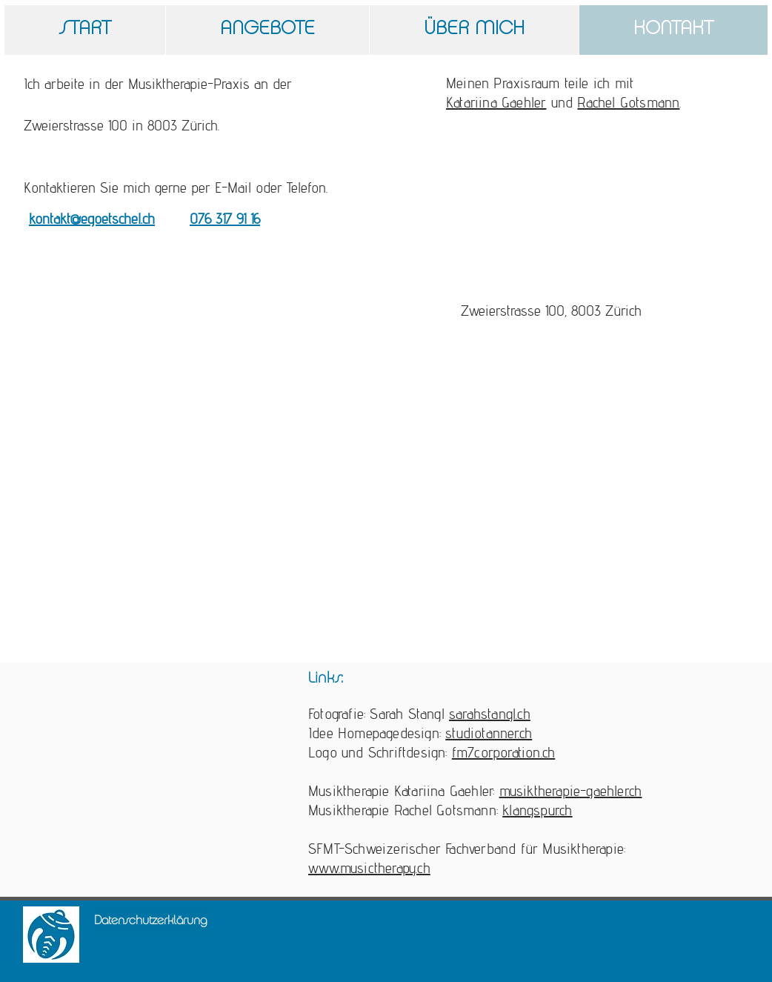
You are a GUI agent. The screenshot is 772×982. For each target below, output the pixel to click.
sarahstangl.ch (489, 714)
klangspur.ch (537, 810)
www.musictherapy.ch (369, 868)
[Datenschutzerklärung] (150, 921)
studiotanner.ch (488, 733)
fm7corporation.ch (503, 752)
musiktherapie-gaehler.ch (570, 791)
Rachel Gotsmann (628, 102)
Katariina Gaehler (496, 102)
